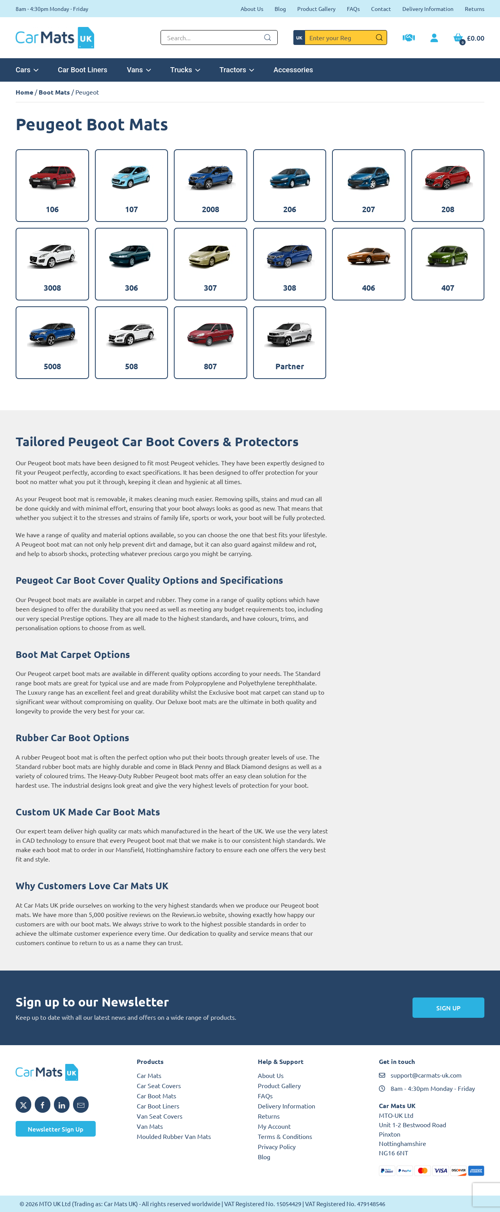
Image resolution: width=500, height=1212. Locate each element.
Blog (280, 8)
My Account (274, 1126)
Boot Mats (54, 92)
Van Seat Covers (159, 1116)
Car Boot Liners (82, 70)
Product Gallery (316, 8)
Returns (474, 8)
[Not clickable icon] (219, 37)
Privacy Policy (277, 1146)
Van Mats (150, 1126)
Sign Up (448, 1007)
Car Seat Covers (159, 1085)
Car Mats (149, 1075)
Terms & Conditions (285, 1136)
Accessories (293, 70)
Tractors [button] (237, 70)
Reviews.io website (198, 914)
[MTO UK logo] (68, 1072)
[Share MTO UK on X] (23, 1104)
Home (24, 92)
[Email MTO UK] (81, 1104)
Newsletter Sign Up (56, 1128)
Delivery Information (428, 8)
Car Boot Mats (156, 1095)
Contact (381, 8)
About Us (252, 8)
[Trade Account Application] (409, 39)
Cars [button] (27, 70)
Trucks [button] (185, 70)
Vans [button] (139, 70)
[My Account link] (434, 38)
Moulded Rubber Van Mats (174, 1136)
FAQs (353, 8)
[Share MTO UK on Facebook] (42, 1104)
